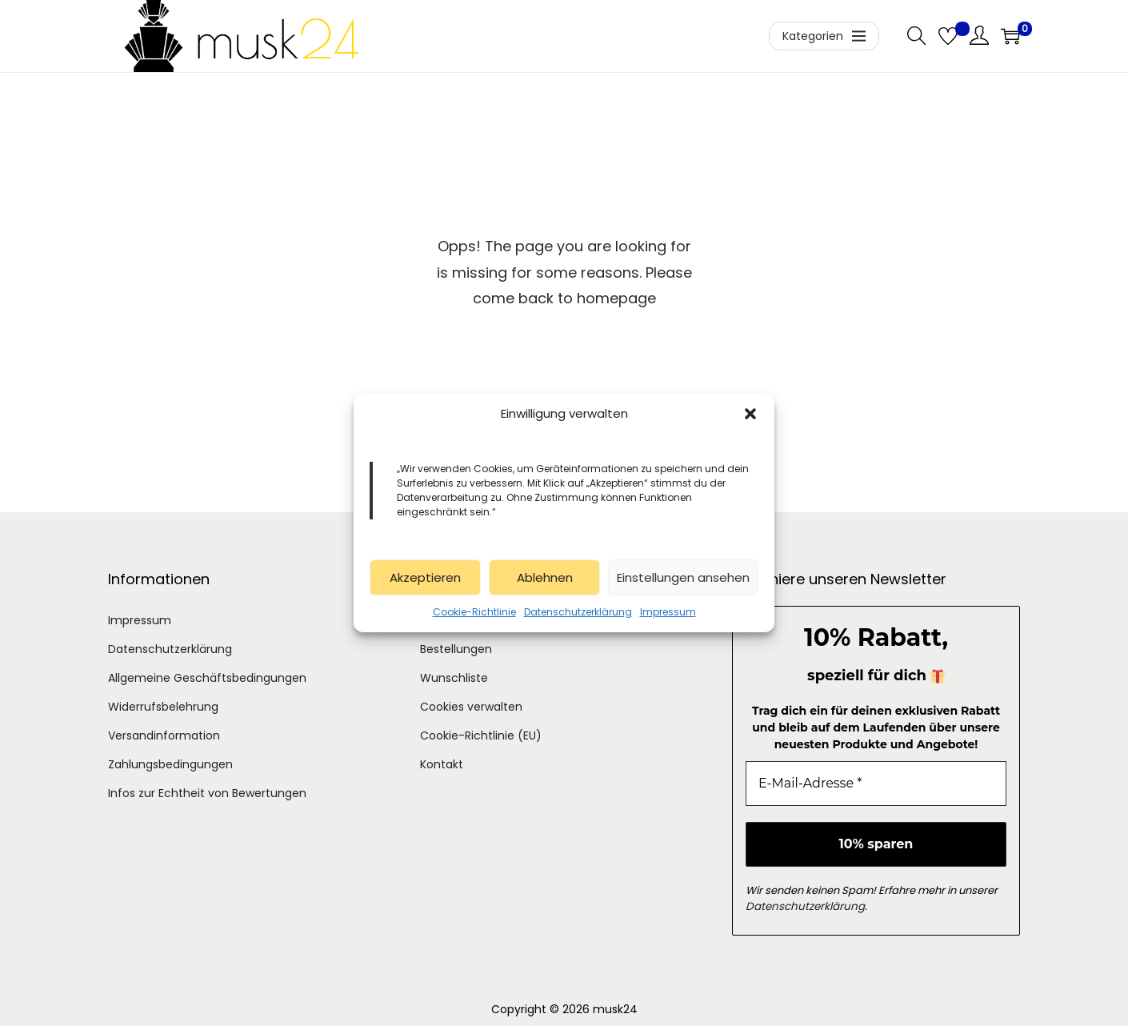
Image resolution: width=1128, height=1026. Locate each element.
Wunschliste (454, 678)
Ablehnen (545, 577)
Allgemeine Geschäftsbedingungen (207, 678)
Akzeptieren (425, 577)
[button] (750, 414)
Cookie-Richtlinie (474, 612)
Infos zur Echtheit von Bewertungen (207, 793)
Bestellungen (456, 649)
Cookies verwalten (471, 707)
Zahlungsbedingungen (170, 764)
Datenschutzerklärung (578, 612)
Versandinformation (164, 735)
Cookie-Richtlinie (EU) (481, 735)
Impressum (668, 612)
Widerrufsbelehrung (163, 707)
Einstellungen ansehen (683, 577)
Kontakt (441, 764)
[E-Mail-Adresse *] (876, 783)
